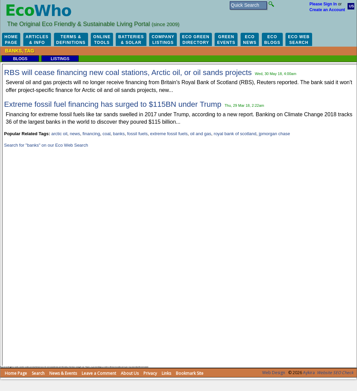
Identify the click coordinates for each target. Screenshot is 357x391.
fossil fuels (137, 133)
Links (166, 373)
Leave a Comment (99, 373)
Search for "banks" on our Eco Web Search (46, 145)
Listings (60, 58)
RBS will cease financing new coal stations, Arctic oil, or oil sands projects (128, 72)
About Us (130, 373)
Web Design (273, 372)
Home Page (16, 373)
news (75, 133)
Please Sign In (323, 4)
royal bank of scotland (235, 133)
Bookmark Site (189, 373)
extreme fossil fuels (169, 133)
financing (91, 133)
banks (119, 133)
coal (107, 133)
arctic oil (59, 133)
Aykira (309, 372)
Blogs (20, 58)
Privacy (150, 373)
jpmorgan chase (274, 133)
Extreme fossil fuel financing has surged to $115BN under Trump (112, 104)
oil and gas (200, 133)
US (351, 6)
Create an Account (327, 9)
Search (38, 373)
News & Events (63, 373)
